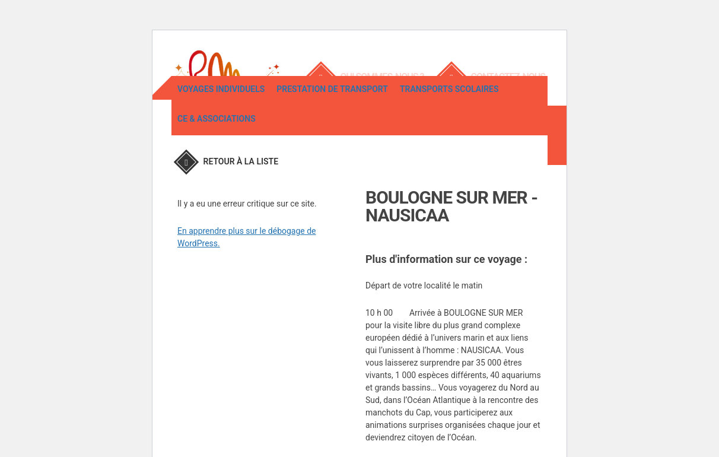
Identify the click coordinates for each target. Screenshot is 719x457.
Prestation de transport (332, 132)
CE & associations (216, 162)
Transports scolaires (449, 132)
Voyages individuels (221, 132)
